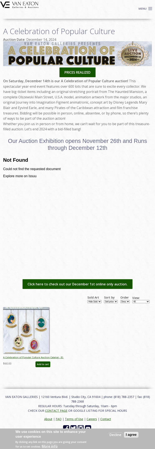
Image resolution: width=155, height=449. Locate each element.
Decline (115, 434)
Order (124, 297)
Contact (105, 419)
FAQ (59, 419)
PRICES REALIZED (77, 72)
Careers (92, 419)
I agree (131, 434)
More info (50, 446)
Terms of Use (74, 419)
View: (136, 297)
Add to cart (43, 364)
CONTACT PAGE (56, 411)
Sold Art (93, 297)
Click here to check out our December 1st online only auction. (77, 284)
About (48, 419)
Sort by (109, 297)
